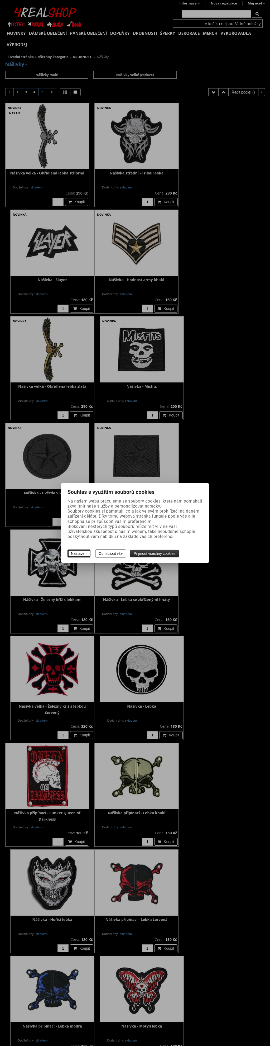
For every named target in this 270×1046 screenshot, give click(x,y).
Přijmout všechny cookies (154, 553)
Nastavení (79, 553)
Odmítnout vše (111, 553)
